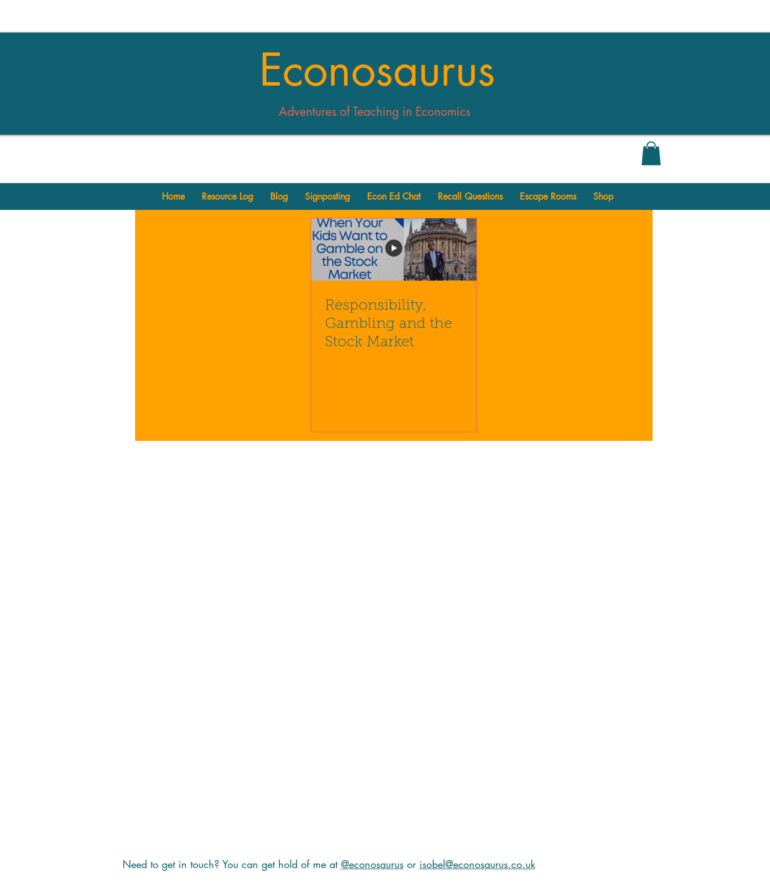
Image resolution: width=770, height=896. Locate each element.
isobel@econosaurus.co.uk (477, 864)
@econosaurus (372, 864)
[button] (651, 153)
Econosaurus (377, 70)
